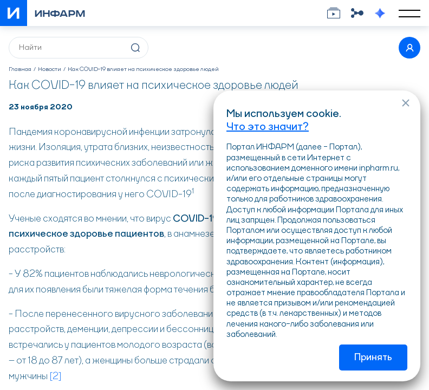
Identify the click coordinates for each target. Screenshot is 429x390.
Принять (373, 357)
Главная (20, 70)
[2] (55, 376)
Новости (49, 70)
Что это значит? (267, 127)
